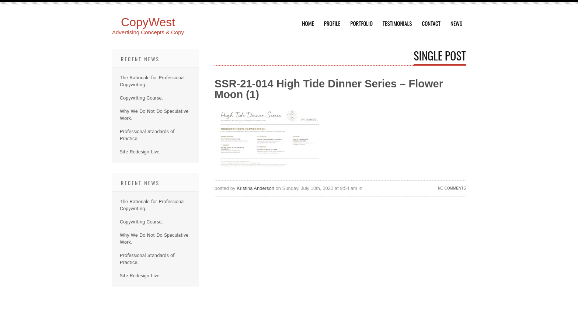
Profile (332, 23)
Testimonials (397, 23)
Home (308, 23)
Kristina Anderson (255, 188)
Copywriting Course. (141, 98)
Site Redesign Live (140, 152)
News (456, 23)
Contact (431, 23)
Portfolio (361, 23)
